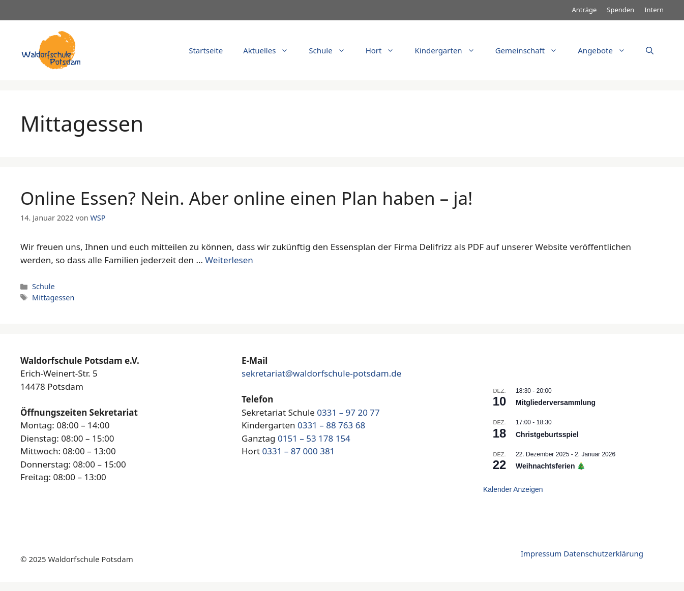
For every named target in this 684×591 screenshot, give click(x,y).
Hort (385, 50)
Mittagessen (53, 297)
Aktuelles (271, 50)
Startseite (206, 50)
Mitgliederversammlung (556, 402)
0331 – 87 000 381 (298, 451)
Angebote (607, 50)
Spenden (620, 9)
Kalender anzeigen (513, 489)
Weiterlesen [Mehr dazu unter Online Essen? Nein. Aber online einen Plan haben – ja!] (229, 260)
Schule (332, 50)
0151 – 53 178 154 (314, 438)
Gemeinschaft (531, 50)
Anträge (584, 9)
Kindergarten (449, 50)
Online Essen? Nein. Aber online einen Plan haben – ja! (246, 198)
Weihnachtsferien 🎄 (550, 466)
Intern (654, 9)
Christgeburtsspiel (547, 434)
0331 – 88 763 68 (331, 425)
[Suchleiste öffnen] (650, 50)
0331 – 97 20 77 (348, 412)
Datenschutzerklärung (603, 553)
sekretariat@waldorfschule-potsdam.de (321, 373)
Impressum (541, 553)
